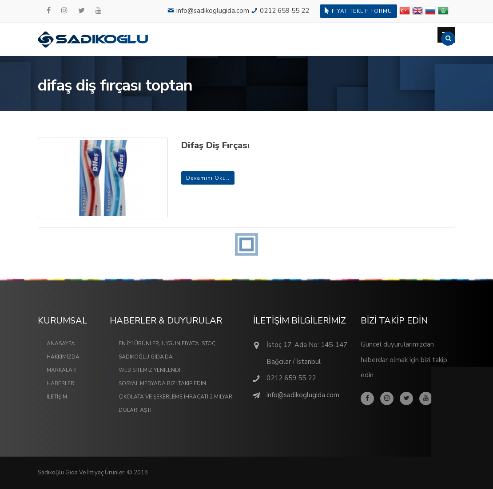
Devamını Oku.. (208, 177)
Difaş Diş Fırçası (215, 145)
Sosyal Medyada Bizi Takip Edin (162, 383)
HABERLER (60, 383)
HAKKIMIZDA (63, 356)
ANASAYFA (61, 343)
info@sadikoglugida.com (212, 10)
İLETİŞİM (57, 396)
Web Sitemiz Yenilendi (149, 370)
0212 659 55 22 (284, 10)
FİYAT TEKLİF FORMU (358, 11)
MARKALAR (61, 370)
